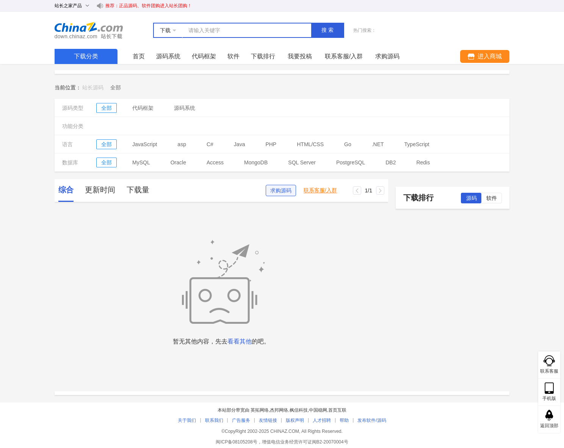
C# (210, 144)
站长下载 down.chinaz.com (89, 30)
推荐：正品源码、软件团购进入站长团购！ (148, 5)
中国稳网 (318, 410)
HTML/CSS (310, 144)
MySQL (141, 162)
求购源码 (280, 190)
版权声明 (295, 420)
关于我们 (187, 420)
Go (347, 144)
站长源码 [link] (92, 87)
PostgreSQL (350, 162)
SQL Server (302, 162)
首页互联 (337, 410)
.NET (378, 144)
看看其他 (239, 341)
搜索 (328, 30)
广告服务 (241, 420)
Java (239, 144)
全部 (106, 108)
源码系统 (168, 56)
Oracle (178, 162)
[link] (115, 87)
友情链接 (268, 420)
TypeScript (416, 144)
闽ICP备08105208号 (236, 442)
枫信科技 (299, 410)
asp (181, 144)
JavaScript (144, 144)
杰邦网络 (279, 410)
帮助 (344, 420)
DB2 (390, 162)
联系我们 (214, 420)
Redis (423, 162)
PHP (270, 144)
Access (215, 162)
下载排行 (263, 56)
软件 (233, 56)
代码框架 (204, 56)
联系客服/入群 (320, 190)
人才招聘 (322, 420)
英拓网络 (260, 410)
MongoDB (256, 162)
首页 (139, 56)
